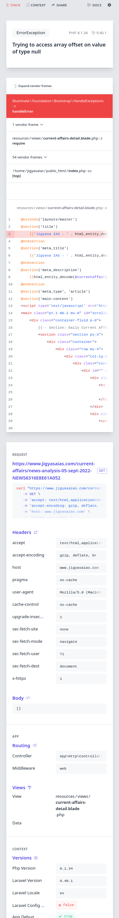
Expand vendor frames (33, 86)
